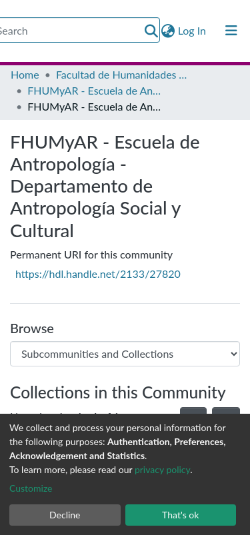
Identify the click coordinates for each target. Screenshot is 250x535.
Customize (31, 488)
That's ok (180, 514)
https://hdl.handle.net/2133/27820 (98, 273)
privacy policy (162, 469)
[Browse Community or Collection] (125, 353)
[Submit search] (151, 31)
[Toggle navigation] (231, 30)
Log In (192, 30)
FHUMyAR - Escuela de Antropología (94, 90)
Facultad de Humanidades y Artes (122, 74)
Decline (65, 514)
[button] (168, 31)
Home (25, 74)
